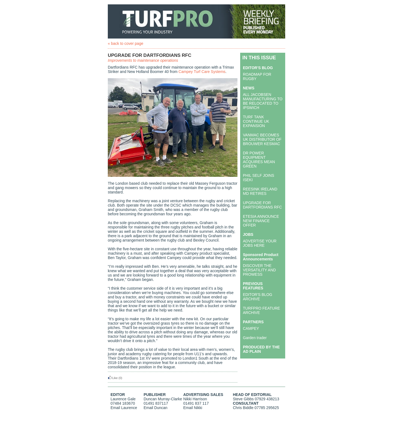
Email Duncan (155, 408)
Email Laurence (124, 408)
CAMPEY (251, 328)
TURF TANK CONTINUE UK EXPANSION (256, 121)
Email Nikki (192, 408)
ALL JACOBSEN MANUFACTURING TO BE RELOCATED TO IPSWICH (262, 101)
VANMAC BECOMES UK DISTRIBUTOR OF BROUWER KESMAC (262, 139)
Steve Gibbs (243, 399)
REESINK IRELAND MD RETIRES (260, 191)
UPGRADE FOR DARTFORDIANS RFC (262, 205)
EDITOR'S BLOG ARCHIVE (257, 296)
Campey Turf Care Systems (201, 71)
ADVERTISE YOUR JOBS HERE (259, 243)
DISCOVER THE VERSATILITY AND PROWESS (259, 270)
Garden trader (255, 338)
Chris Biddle (243, 408)
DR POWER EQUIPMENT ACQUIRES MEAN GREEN (259, 159)
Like (113, 378)
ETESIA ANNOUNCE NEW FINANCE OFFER (261, 220)
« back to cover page (125, 43)
